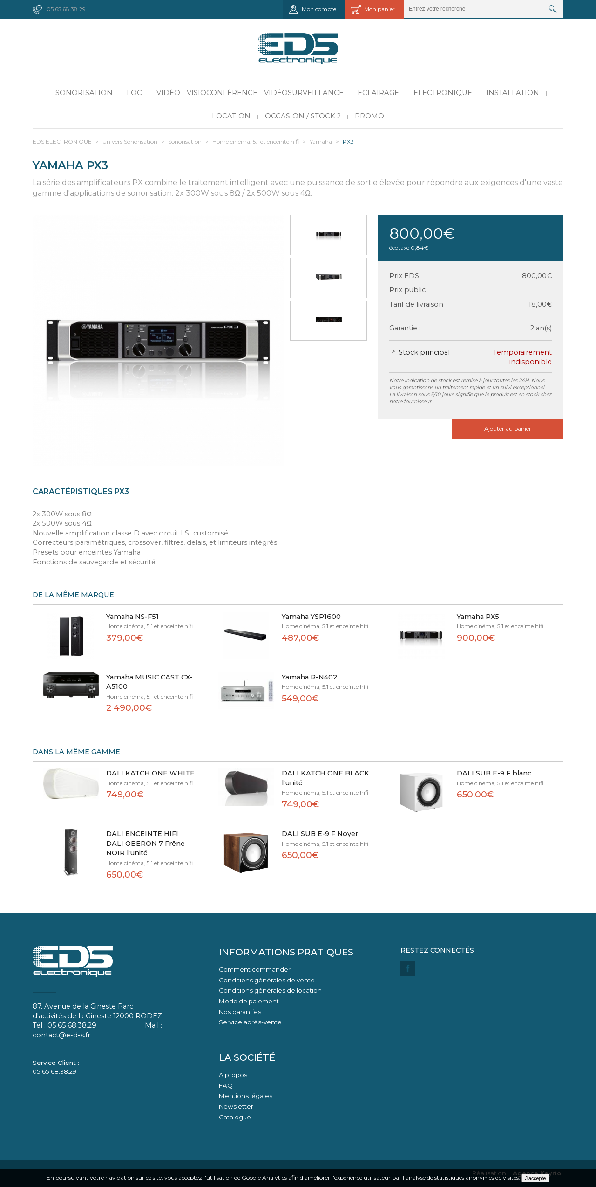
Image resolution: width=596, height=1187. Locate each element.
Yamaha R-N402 (309, 677)
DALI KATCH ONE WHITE (150, 773)
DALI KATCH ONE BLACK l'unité (325, 778)
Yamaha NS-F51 (132, 616)
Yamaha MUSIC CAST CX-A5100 (149, 682)
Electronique (442, 93)
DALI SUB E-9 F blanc (494, 773)
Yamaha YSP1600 (311, 616)
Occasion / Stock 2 (303, 116)
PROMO (369, 116)
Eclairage (378, 93)
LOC (134, 93)
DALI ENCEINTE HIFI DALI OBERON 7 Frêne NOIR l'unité (145, 843)
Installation (512, 93)
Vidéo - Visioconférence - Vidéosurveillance (250, 93)
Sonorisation (84, 93)
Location (231, 116)
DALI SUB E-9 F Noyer (320, 834)
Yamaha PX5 (478, 616)
